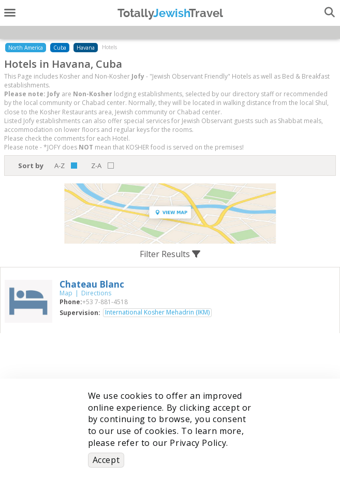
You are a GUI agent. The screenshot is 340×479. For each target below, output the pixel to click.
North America (25, 47)
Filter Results (170, 254)
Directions (96, 293)
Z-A (96, 165)
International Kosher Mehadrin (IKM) (157, 312)
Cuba (59, 47)
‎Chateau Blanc (92, 284)
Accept (106, 460)
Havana (86, 47)
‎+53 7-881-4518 (105, 301)
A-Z (59, 165)
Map (66, 293)
